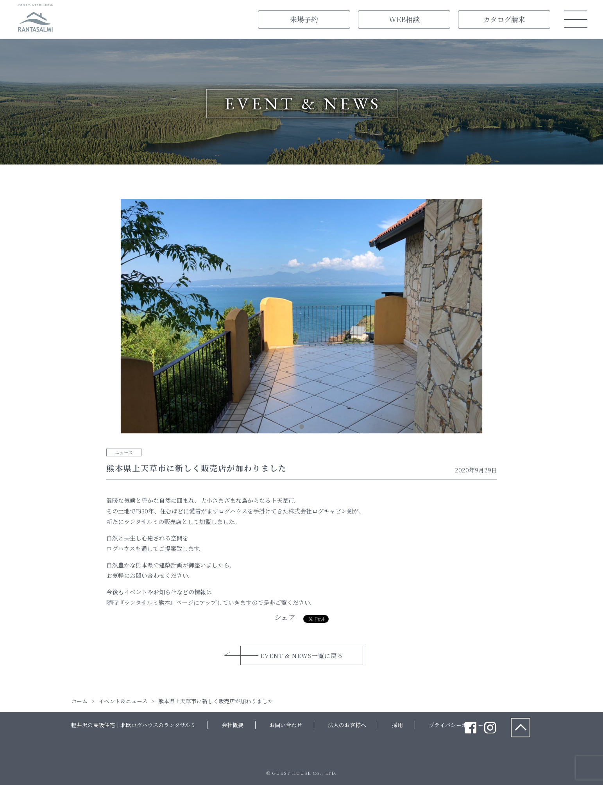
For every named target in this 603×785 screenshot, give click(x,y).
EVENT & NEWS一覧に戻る (301, 655)
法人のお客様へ (347, 725)
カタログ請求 (504, 19)
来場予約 (304, 19)
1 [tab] (301, 426)
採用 (397, 725)
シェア (284, 617)
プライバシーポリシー (456, 725)
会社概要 (232, 725)
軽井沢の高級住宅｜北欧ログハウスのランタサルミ (133, 725)
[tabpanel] (301, 317)
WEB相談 (404, 19)
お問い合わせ (285, 725)
